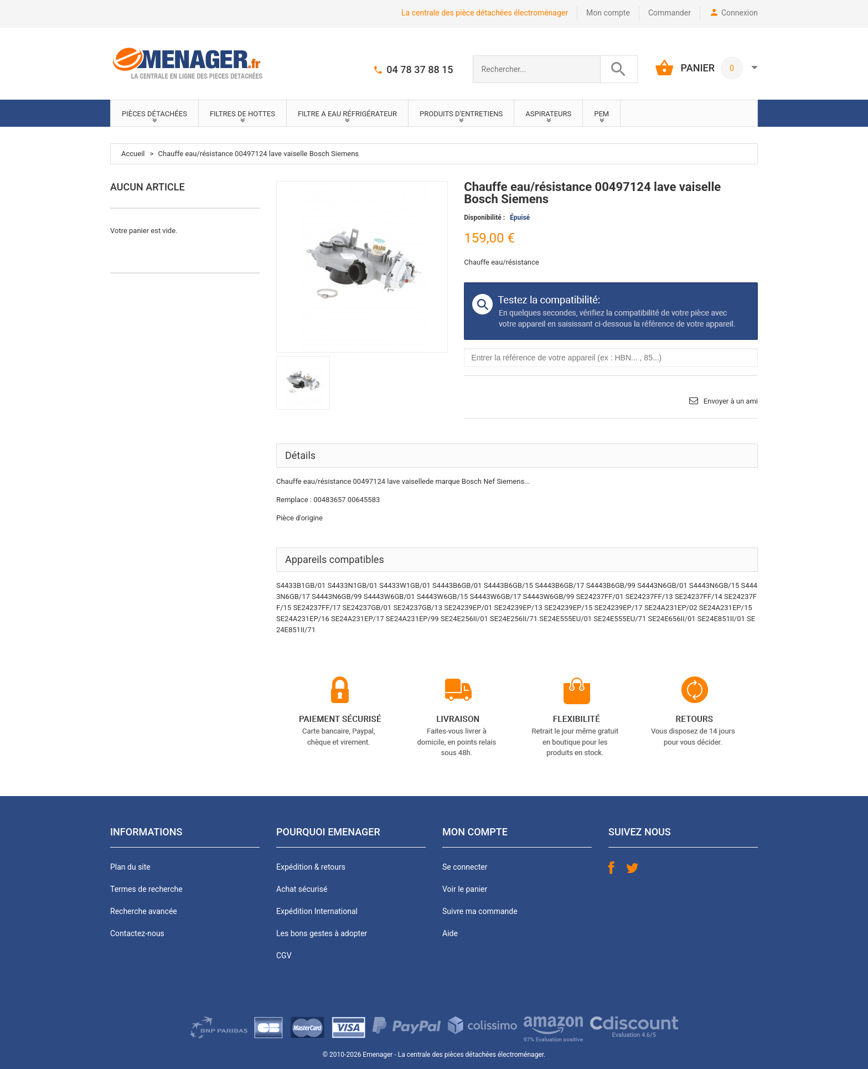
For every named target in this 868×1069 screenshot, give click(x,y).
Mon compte (608, 12)
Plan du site (130, 867)
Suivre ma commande (480, 911)
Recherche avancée (143, 911)
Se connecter (464, 867)
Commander (669, 12)
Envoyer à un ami (731, 401)
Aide (450, 933)
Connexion (739, 12)
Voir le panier (464, 889)
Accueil (132, 153)
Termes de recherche (146, 889)
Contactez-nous (137, 933)
